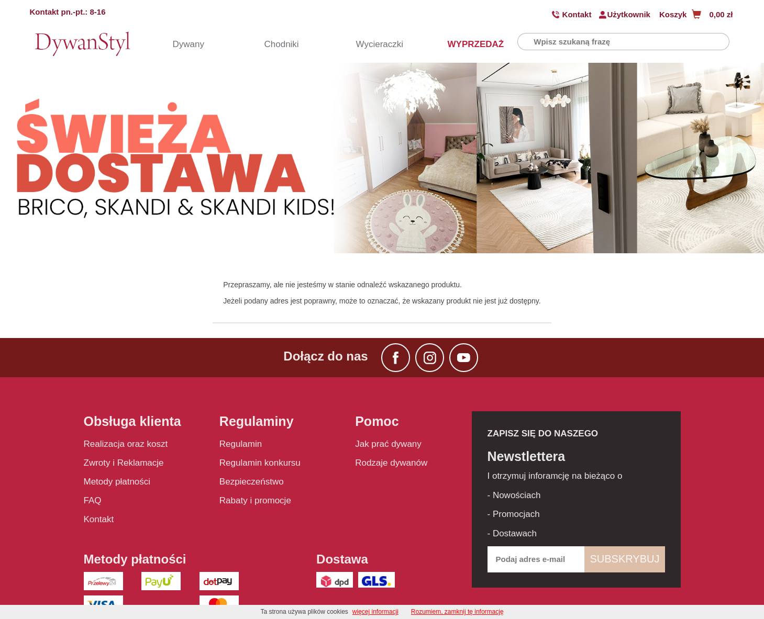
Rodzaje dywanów (391, 463)
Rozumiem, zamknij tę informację (457, 611)
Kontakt (577, 14)
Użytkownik (628, 14)
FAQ (93, 500)
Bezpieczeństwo (251, 482)
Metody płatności (117, 482)
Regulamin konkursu (260, 463)
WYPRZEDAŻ (466, 44)
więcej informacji (375, 611)
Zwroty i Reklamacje (124, 463)
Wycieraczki (374, 44)
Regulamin (240, 444)
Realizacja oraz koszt (126, 444)
